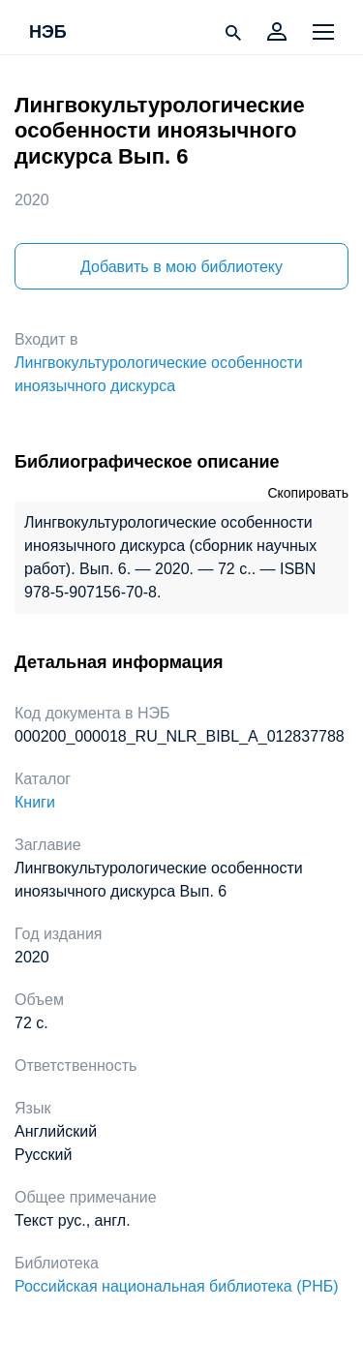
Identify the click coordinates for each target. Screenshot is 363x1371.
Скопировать (307, 493)
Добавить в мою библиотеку (181, 267)
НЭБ (48, 33)
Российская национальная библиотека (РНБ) (177, 1286)
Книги (35, 802)
